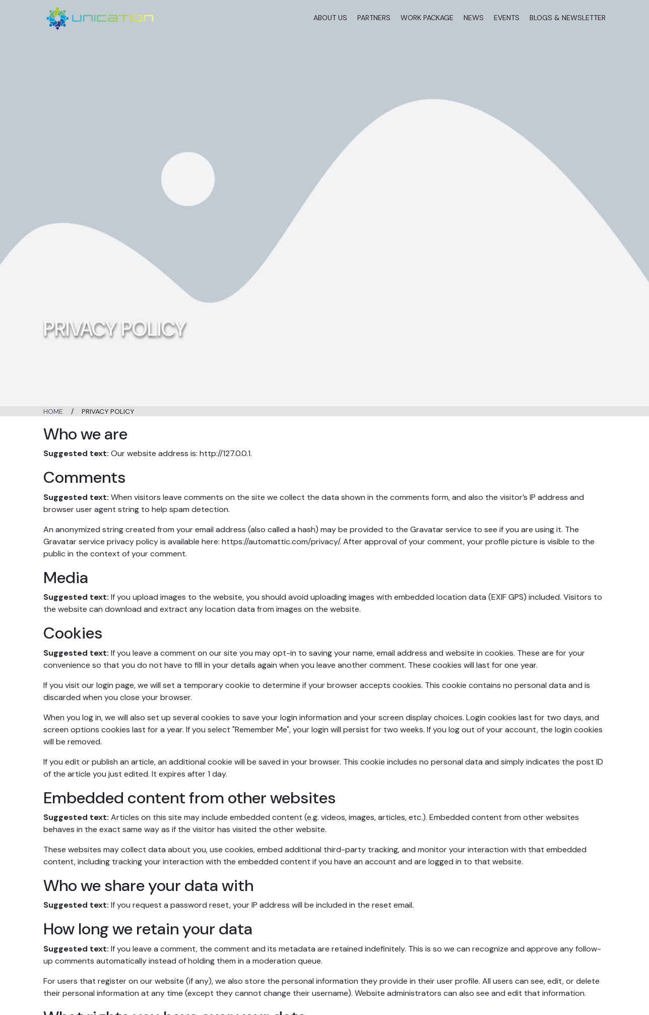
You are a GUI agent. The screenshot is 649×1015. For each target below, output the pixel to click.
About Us (330, 17)
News (474, 17)
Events (507, 17)
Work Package (427, 17)
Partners (374, 17)
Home (53, 411)
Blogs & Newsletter (568, 17)
